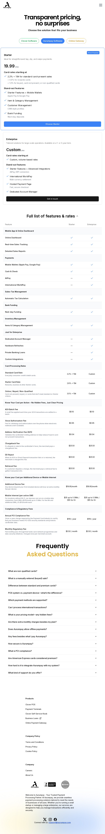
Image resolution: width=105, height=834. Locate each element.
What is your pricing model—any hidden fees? (52, 614)
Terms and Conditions (34, 742)
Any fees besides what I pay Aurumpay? (52, 636)
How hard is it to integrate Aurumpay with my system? (52, 665)
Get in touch (52, 199)
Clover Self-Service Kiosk (36, 714)
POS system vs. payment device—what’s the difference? (52, 593)
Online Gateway (76, 41)
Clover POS (30, 704)
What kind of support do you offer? (52, 672)
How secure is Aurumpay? (52, 643)
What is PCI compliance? (52, 651)
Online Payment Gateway (36, 723)
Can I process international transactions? (52, 607)
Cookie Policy (31, 751)
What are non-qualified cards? (52, 571)
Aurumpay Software (52, 41)
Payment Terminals (33, 709)
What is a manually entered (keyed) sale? (52, 578)
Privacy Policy (31, 747)
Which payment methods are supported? (52, 600)
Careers (28, 770)
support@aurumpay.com (60, 822)
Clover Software (29, 41)
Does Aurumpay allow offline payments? (52, 629)
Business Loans (33, 718)
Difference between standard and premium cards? (52, 585)
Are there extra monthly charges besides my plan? (52, 622)
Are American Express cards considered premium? (52, 658)
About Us (29, 775)
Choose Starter (52, 124)
